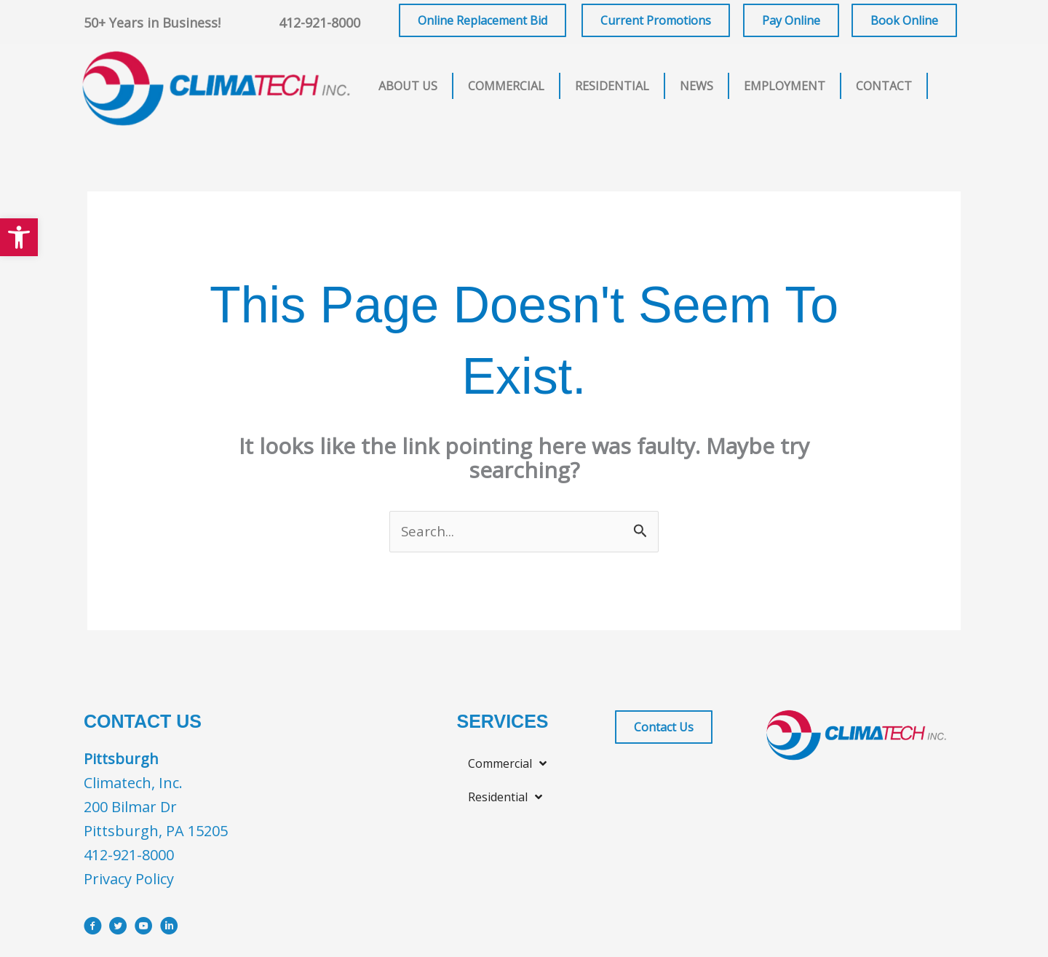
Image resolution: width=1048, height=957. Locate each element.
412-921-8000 (319, 22)
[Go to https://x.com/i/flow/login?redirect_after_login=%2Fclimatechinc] (118, 930)
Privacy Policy (129, 880)
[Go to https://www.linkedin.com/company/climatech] (169, 930)
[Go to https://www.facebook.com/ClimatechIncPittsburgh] (93, 930)
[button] (19, 237)
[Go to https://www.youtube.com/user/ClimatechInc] (144, 930)
